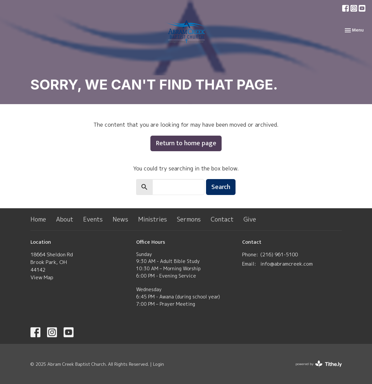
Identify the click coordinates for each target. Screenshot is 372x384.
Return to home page (186, 143)
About (64, 219)
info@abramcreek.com (286, 263)
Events (93, 219)
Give (249, 219)
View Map (41, 277)
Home (38, 219)
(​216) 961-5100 (279, 254)
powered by (318, 364)
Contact (222, 219)
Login (158, 364)
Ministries (152, 219)
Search (220, 187)
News (120, 219)
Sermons (189, 219)
